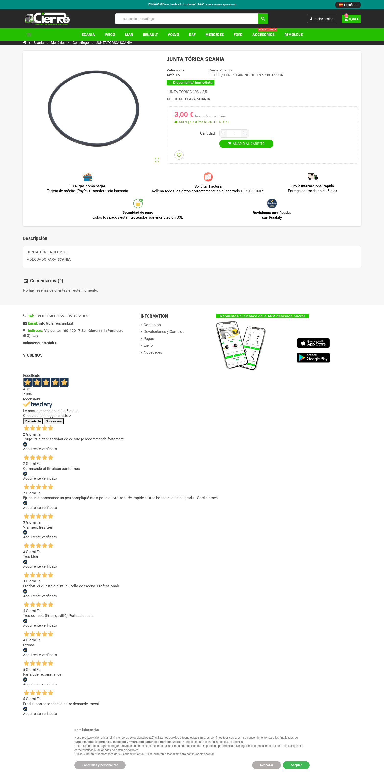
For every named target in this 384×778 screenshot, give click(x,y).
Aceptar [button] (296, 765)
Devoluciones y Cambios (164, 332)
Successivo (54, 421)
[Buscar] (191, 18)
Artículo (173, 75)
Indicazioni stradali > (40, 343)
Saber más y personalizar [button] (100, 765)
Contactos (152, 325)
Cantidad (207, 133)
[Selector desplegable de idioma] (348, 5)
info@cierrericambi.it (56, 323)
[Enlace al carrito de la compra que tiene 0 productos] (351, 19)
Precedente (33, 421)
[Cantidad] (234, 133)
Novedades (153, 352)
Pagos (149, 338)
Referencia (175, 70)
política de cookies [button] (231, 741)
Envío (148, 345)
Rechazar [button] (266, 765)
